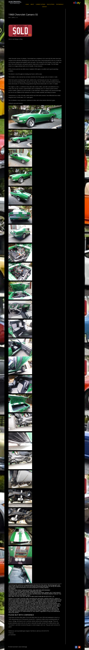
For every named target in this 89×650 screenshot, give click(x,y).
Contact (44, 6)
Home (27, 4)
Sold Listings (50, 4)
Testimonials (59, 4)
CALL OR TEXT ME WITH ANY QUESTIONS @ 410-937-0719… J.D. (35, 596)
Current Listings (40, 4)
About (32, 4)
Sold (17, 17)
